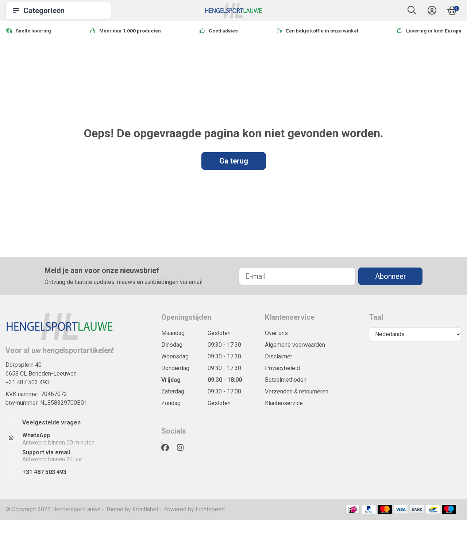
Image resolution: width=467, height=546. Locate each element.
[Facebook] (168, 448)
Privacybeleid (282, 368)
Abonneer (390, 276)
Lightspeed (210, 509)
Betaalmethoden (285, 379)
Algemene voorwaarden (295, 344)
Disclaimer (278, 356)
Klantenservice (284, 403)
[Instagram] (183, 448)
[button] (412, 12)
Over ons (276, 333)
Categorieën (58, 10)
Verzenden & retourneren (296, 391)
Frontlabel (145, 509)
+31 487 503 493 (27, 382)
